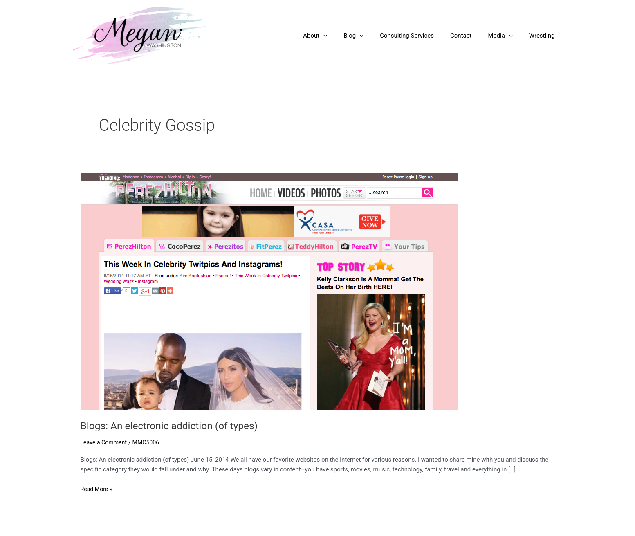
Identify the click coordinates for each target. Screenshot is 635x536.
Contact (471, 35)
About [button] (337, 35)
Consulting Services (421, 35)
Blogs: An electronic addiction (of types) (175, 425)
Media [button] (506, 35)
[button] (346, 35)
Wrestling (544, 35)
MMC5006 (149, 442)
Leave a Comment (105, 442)
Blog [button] (372, 35)
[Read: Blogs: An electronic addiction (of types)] (269, 290)
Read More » (97, 489)
